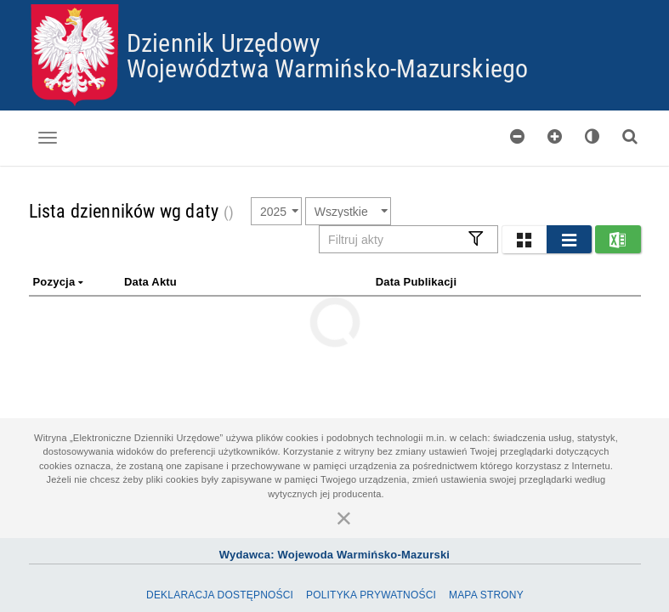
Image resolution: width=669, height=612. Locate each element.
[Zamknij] (344, 517)
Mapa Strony (486, 595)
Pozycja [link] (60, 281)
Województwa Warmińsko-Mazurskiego (328, 67)
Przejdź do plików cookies (335, 4)
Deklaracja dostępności (219, 595)
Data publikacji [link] (416, 281)
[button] (524, 239)
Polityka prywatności (371, 595)
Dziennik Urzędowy (223, 42)
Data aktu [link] (150, 281)
